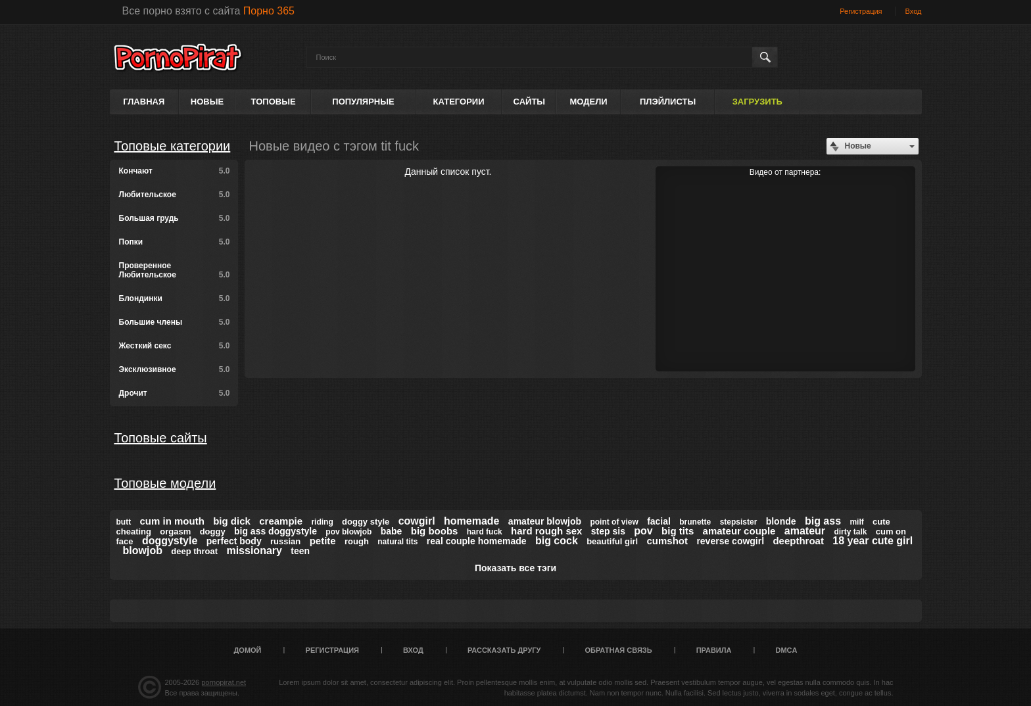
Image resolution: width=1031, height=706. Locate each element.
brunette (695, 522)
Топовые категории (172, 146)
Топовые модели (165, 483)
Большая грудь (174, 218)
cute (881, 522)
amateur (804, 530)
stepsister (738, 522)
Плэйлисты (668, 101)
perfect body (234, 541)
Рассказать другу (504, 650)
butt (124, 522)
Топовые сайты (160, 438)
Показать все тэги (515, 568)
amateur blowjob (544, 521)
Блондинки (174, 298)
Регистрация (861, 11)
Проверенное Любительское (174, 270)
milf (856, 522)
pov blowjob (348, 531)
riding (322, 522)
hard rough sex (546, 530)
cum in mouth (172, 521)
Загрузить (757, 101)
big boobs (434, 530)
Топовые (273, 101)
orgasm (175, 531)
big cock (556, 540)
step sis (608, 531)
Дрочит (174, 393)
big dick (232, 521)
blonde (781, 521)
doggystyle (169, 540)
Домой (248, 650)
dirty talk (850, 531)
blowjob (142, 550)
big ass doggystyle (275, 531)
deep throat (194, 551)
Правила (714, 650)
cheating (133, 531)
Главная (143, 101)
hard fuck (484, 531)
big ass (823, 521)
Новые (207, 101)
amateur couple (739, 530)
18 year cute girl (872, 540)
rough (357, 541)
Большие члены (174, 322)
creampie (280, 521)
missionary (253, 550)
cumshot (667, 540)
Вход (913, 11)
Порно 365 (269, 10)
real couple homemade (477, 541)
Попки (174, 242)
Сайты (529, 101)
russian (285, 541)
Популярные (363, 101)
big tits (677, 530)
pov (643, 530)
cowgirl (416, 521)
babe (391, 531)
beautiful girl (612, 541)
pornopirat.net (223, 682)
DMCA (786, 650)
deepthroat (798, 540)
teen (300, 551)
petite (323, 540)
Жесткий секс (174, 345)
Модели (588, 101)
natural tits (397, 541)
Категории (459, 101)
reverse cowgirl (730, 541)
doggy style (365, 522)
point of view (614, 522)
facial (659, 521)
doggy (213, 531)
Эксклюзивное (174, 369)
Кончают (174, 171)
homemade (471, 521)
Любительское (174, 194)
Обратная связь (618, 650)
